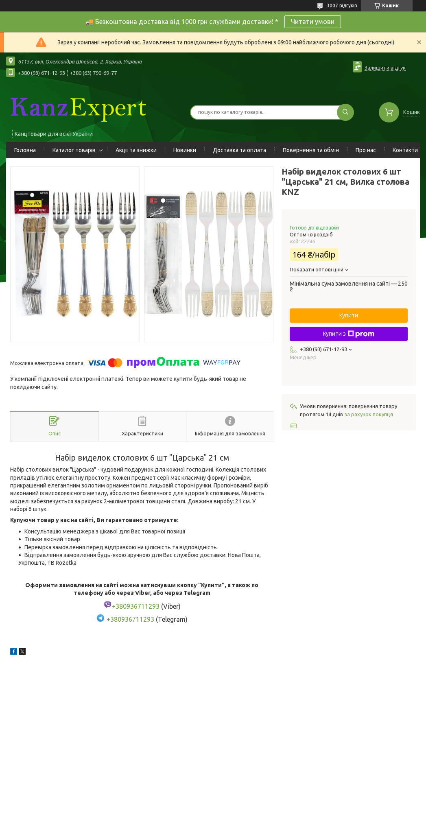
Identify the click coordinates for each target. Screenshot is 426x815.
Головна (25, 150)
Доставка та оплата (239, 150)
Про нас (366, 150)
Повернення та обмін (311, 150)
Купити (348, 315)
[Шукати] (345, 112)
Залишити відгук (385, 67)
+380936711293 (130, 619)
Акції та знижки (136, 150)
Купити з (348, 334)
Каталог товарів (74, 150)
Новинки (184, 150)
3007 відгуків (342, 5)
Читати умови (312, 21)
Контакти (405, 150)
